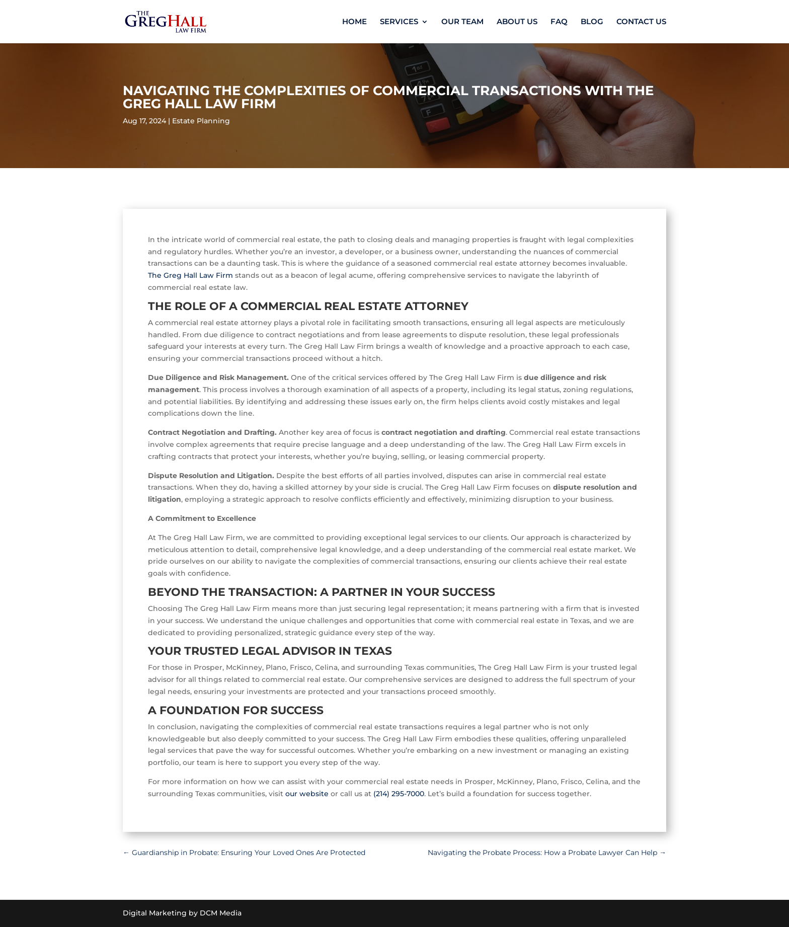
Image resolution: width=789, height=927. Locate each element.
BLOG (592, 22)
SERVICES (399, 22)
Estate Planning (201, 120)
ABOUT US (517, 22)
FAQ (559, 22)
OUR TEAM (462, 22)
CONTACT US (641, 22)
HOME (354, 22)
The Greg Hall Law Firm (190, 275)
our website (307, 793)
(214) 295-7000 (398, 793)
